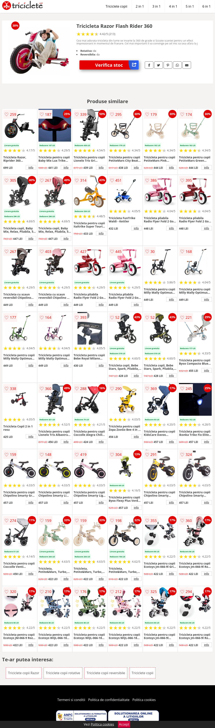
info (30, 167)
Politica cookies (144, 700)
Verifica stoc (117, 65)
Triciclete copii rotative (63, 673)
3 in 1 (156, 6)
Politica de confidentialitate (109, 700)
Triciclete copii (116, 6)
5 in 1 (190, 6)
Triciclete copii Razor (23, 673)
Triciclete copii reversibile (106, 673)
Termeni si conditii (71, 700)
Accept (124, 724)
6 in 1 (207, 6)
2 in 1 (140, 6)
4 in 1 (173, 6)
